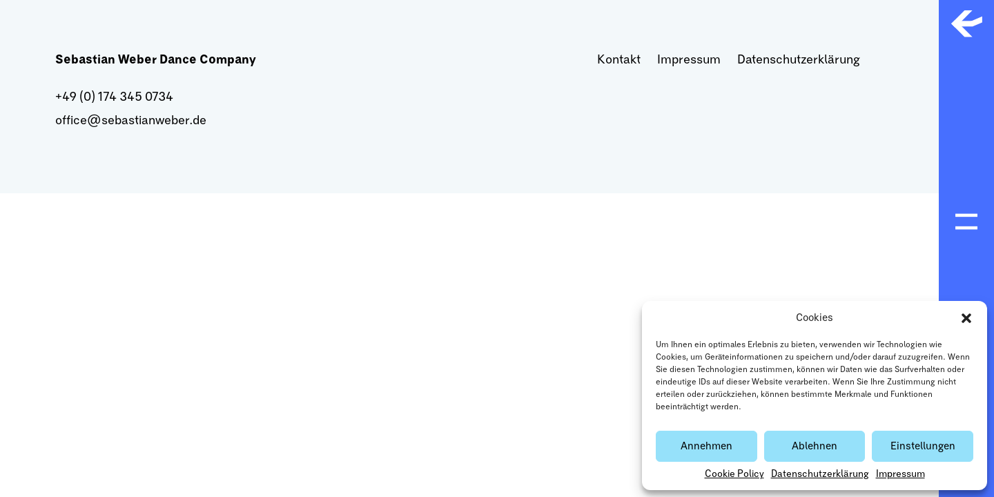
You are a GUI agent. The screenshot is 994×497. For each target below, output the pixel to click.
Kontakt (619, 60)
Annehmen (706, 446)
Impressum (900, 474)
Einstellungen (922, 446)
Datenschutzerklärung (820, 474)
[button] (966, 318)
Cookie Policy (734, 474)
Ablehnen (814, 446)
